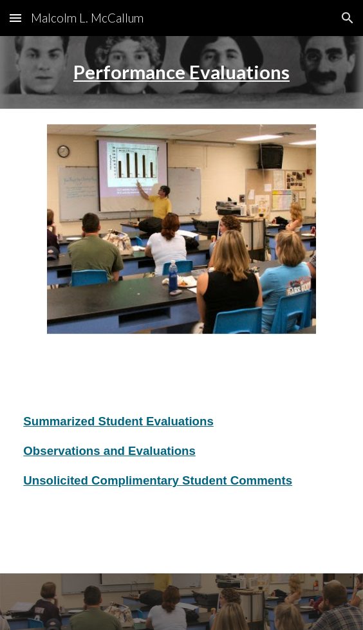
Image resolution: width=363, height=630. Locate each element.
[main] (181, 72)
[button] (15, 17)
